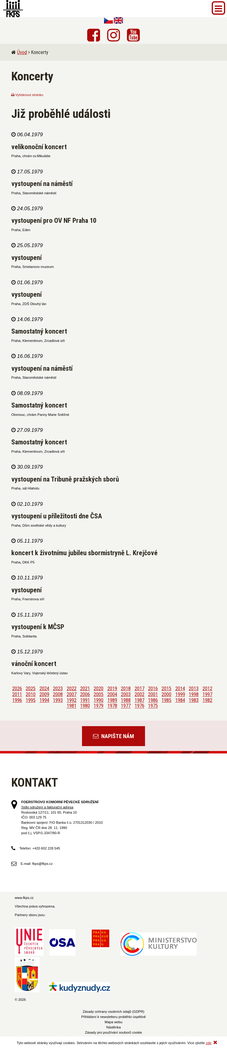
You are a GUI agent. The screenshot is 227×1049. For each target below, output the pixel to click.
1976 (139, 706)
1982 (207, 700)
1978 (112, 706)
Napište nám (113, 736)
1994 (44, 700)
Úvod (22, 52)
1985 (166, 700)
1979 (98, 706)
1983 (194, 700)
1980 (85, 706)
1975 (153, 706)
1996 (17, 700)
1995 (30, 700)
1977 (126, 706)
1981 (71, 706)
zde (208, 1043)
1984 (180, 700)
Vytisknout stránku (27, 95)
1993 (58, 700)
